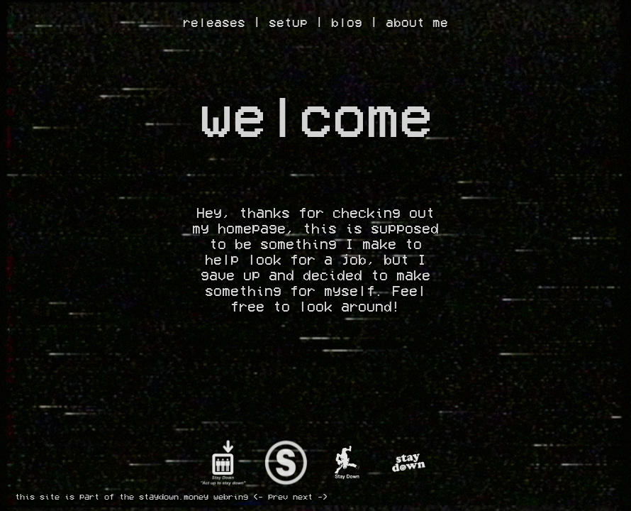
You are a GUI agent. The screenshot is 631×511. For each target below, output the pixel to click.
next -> (310, 497)
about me (417, 22)
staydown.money (173, 497)
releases (214, 22)
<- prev (270, 497)
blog (346, 22)
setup (288, 22)
